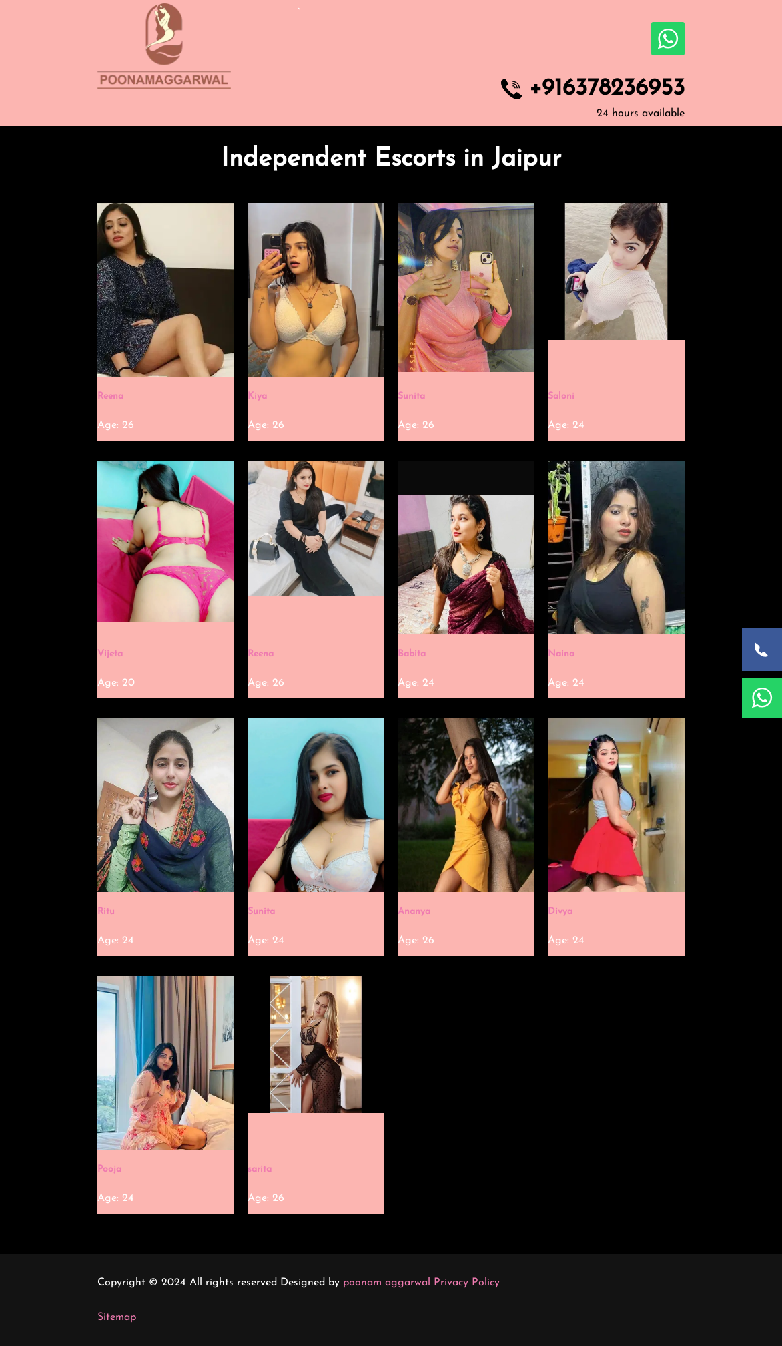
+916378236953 (607, 89)
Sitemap (116, 1317)
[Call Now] (762, 649)
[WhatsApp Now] (762, 698)
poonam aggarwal (386, 1282)
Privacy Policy (467, 1282)
